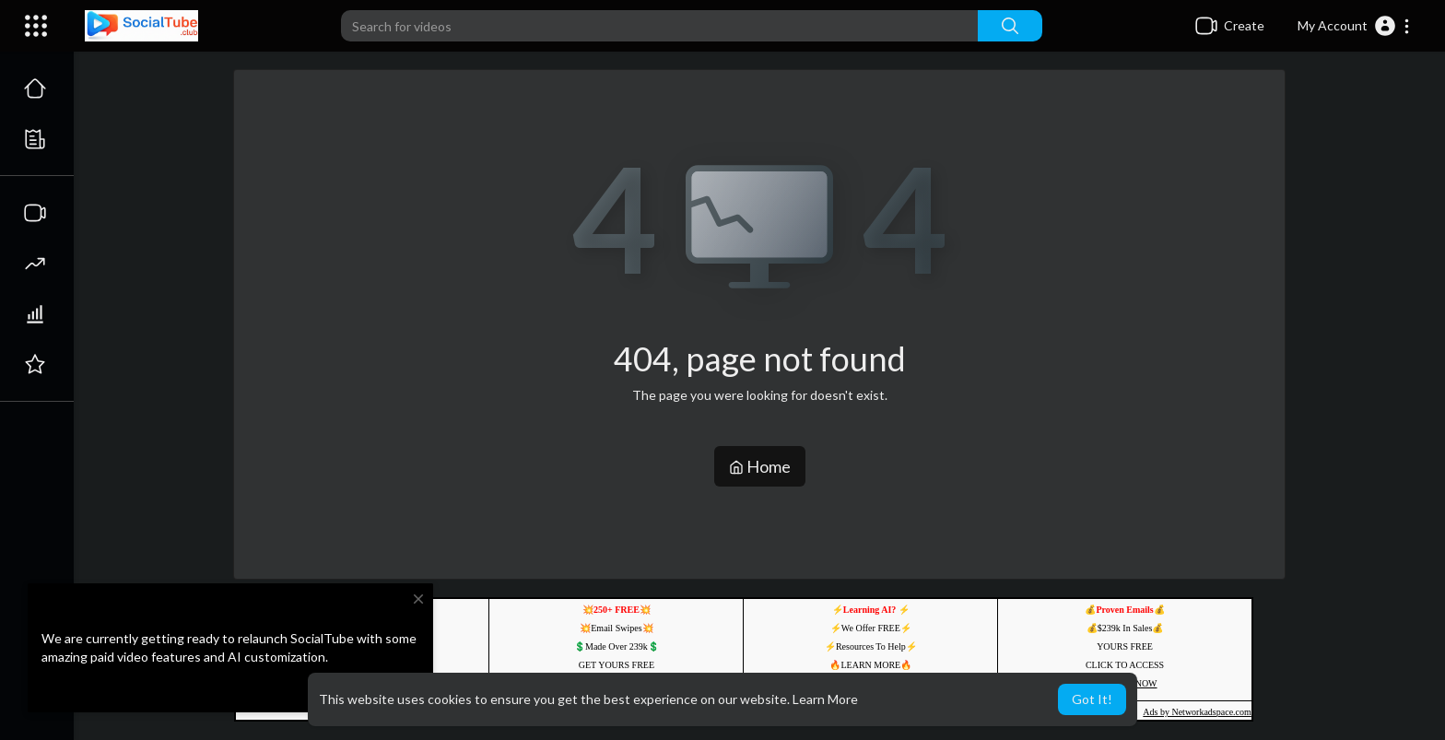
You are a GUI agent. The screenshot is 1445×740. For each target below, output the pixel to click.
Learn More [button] (825, 699)
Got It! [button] (1092, 699)
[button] (1354, 26)
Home (760, 466)
